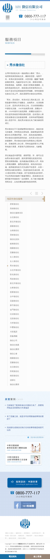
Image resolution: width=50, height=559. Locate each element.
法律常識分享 (36, 533)
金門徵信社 (14, 310)
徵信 (27, 549)
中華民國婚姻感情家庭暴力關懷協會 (23, 448)
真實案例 (27, 533)
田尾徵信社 (14, 371)
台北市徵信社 (15, 270)
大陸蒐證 (13, 332)
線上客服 (37, 556)
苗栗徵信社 (14, 292)
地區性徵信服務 (14, 199)
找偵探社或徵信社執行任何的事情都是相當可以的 (25, 429)
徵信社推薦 (14, 345)
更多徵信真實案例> (37, 437)
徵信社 (7, 546)
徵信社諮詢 (14, 239)
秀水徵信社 (14, 266)
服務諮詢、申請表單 (25, 483)
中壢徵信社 (14, 327)
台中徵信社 (14, 296)
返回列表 (36, 193)
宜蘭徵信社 (14, 252)
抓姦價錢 (13, 336)
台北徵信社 (14, 217)
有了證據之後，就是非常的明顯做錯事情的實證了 (25, 417)
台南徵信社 (14, 230)
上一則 (31, 193)
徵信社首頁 (12, 538)
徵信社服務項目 (16, 213)
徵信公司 (13, 340)
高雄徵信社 (14, 208)
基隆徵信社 (14, 226)
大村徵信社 (14, 323)
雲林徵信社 (14, 235)
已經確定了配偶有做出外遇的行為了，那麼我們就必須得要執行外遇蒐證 (25, 406)
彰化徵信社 (14, 274)
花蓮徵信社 (14, 301)
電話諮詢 (12, 556)
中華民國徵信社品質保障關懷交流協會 (23, 460)
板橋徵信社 (14, 244)
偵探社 (12, 380)
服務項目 (19, 533)
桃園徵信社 (14, 248)
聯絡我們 (29, 536)
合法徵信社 (14, 367)
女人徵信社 (14, 257)
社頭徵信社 (14, 314)
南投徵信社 (14, 376)
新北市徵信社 (15, 222)
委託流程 (13, 536)
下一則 (42, 193)
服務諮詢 (21, 536)
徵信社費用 (14, 349)
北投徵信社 (14, 318)
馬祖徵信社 (14, 279)
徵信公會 (13, 354)
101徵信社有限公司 (22, 8)
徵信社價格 (22, 538)
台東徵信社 (14, 288)
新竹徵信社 (14, 305)
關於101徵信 (9, 533)
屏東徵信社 (14, 204)
